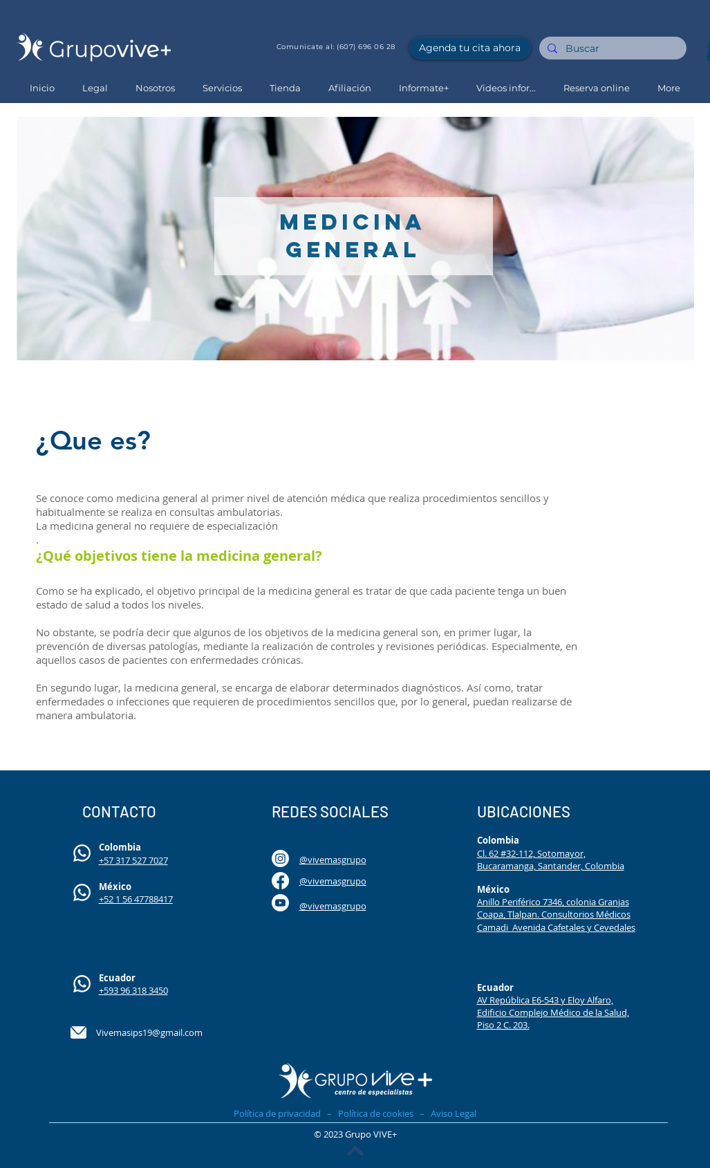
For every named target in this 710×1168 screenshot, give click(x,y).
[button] (155, 88)
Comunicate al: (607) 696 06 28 (336, 46)
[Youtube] (280, 902)
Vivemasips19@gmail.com (149, 1032)
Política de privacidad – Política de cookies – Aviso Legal (355, 1113)
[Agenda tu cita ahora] (470, 48)
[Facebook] (280, 880)
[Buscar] (611, 49)
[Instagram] (280, 858)
